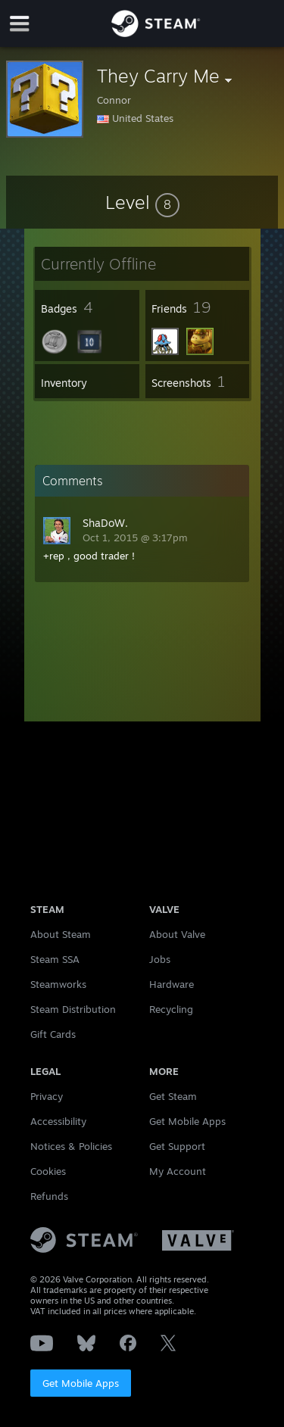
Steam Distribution (73, 1009)
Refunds (49, 1196)
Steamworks (58, 984)
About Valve (177, 934)
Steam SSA (55, 959)
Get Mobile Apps (80, 1383)
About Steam (60, 934)
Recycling (171, 1009)
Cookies (48, 1171)
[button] (142, 202)
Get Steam (173, 1096)
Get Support (177, 1146)
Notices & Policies (71, 1146)
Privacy (46, 1096)
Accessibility (58, 1121)
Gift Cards (53, 1034)
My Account (177, 1171)
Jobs (159, 959)
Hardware (171, 984)
